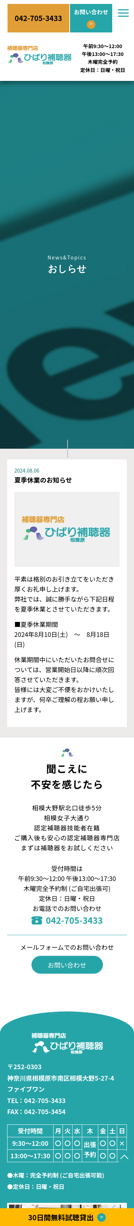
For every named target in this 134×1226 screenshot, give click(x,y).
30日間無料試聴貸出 (67, 1217)
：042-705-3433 (36, 1100)
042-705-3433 (67, 920)
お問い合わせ (67, 964)
